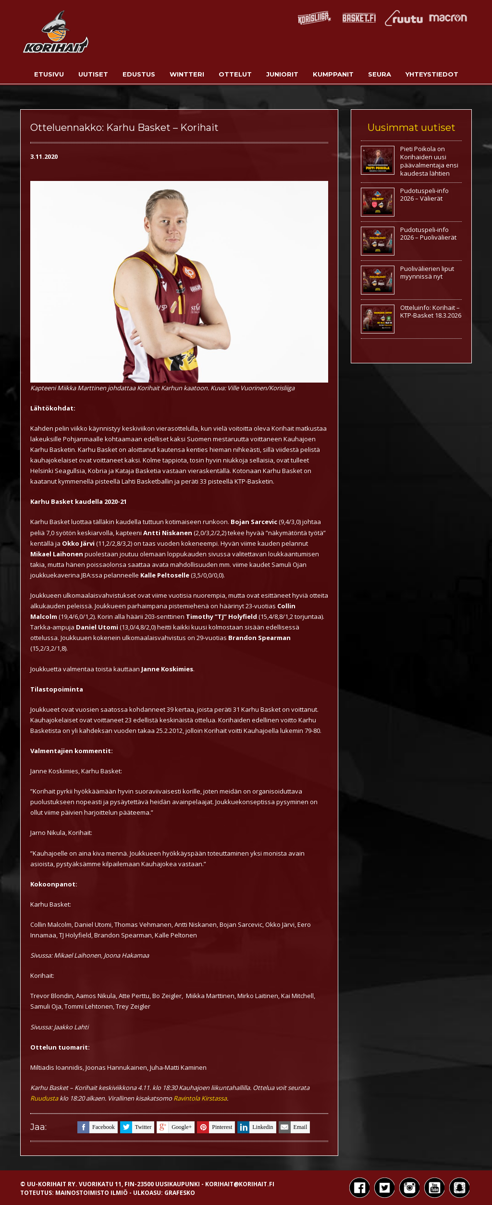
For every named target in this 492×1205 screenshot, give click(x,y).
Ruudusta (44, 1098)
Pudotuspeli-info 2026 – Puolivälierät (428, 233)
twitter (135, 1127)
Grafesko (179, 1193)
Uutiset (93, 74)
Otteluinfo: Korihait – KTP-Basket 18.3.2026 (430, 311)
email (293, 1127)
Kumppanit (333, 74)
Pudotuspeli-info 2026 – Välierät (424, 194)
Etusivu (49, 74)
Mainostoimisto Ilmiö (91, 1193)
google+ (174, 1127)
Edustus (139, 74)
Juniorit (282, 74)
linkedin (255, 1127)
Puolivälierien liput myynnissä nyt (427, 272)
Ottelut (235, 74)
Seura (379, 74)
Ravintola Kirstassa (200, 1098)
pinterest (214, 1127)
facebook (96, 1127)
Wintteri (187, 74)
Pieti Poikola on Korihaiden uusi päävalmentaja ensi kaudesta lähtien (429, 161)
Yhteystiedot (432, 74)
